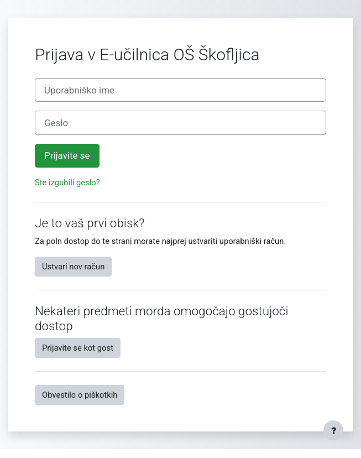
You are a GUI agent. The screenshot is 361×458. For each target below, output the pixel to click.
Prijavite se (67, 155)
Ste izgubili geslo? (67, 183)
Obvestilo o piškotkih (79, 395)
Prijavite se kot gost (77, 348)
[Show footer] (333, 430)
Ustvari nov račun (73, 267)
